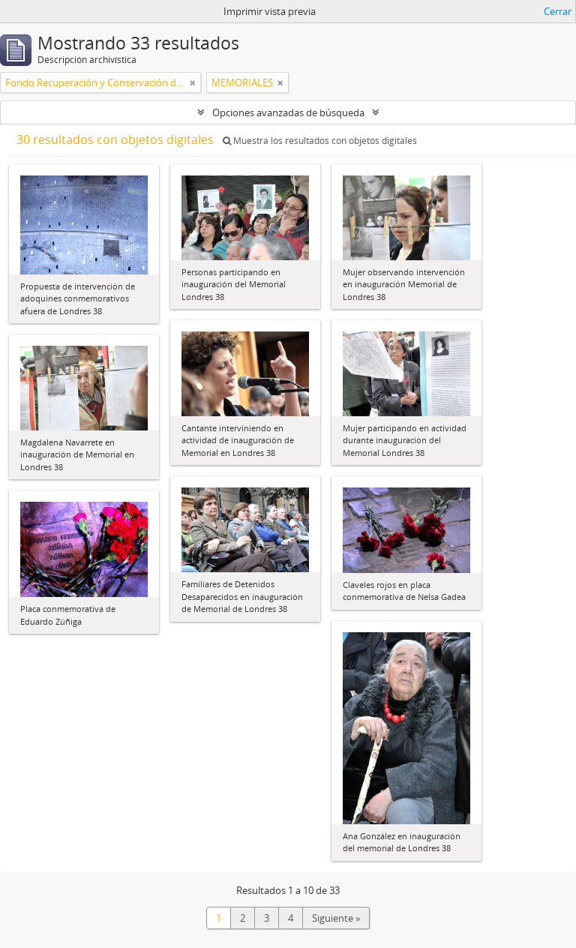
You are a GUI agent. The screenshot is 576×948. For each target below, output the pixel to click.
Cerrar (558, 11)
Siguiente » (336, 918)
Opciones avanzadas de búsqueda (288, 112)
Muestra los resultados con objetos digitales (320, 140)
